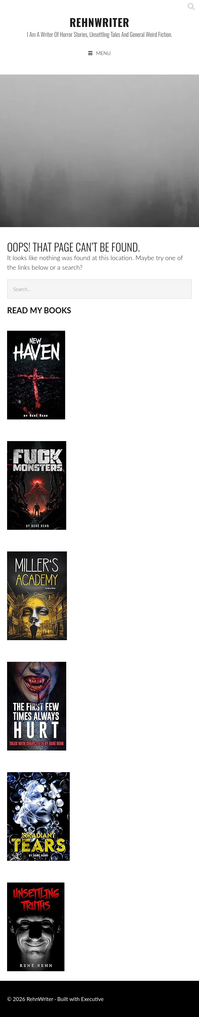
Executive (92, 999)
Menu (103, 53)
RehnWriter (99, 22)
